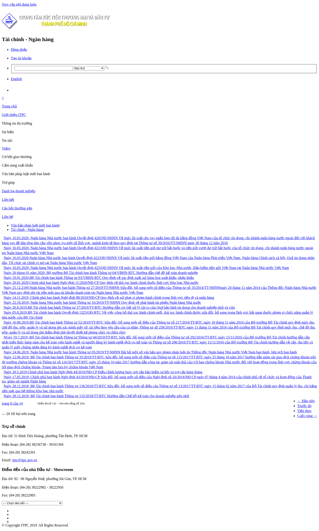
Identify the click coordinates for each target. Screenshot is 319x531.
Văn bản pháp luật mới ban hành (35, 225)
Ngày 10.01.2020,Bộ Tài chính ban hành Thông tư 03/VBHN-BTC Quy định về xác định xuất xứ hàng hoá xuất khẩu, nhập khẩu (99, 278)
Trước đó (304, 406)
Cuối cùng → (307, 416)
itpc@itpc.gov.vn (24, 460)
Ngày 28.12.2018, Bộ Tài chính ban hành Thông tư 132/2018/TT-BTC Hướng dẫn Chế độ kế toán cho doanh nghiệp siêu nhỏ (96, 396)
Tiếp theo (304, 411)
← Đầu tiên (306, 401)
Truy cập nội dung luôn (19, 4)
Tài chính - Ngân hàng (27, 230)
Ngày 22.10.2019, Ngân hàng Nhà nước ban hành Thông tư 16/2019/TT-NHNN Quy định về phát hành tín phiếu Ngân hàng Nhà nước (102, 302)
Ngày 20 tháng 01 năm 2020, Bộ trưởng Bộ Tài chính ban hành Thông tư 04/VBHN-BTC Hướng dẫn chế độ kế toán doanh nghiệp (101, 273)
